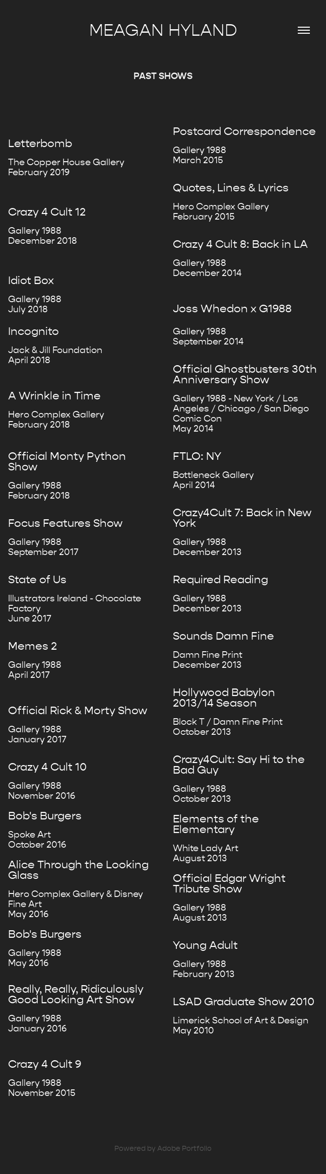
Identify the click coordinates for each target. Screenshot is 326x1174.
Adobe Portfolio (184, 1148)
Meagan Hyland (163, 30)
